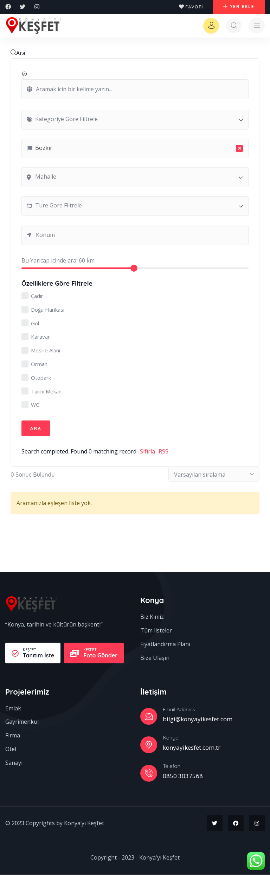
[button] (238, 7)
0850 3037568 (183, 776)
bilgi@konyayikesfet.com (197, 719)
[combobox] (135, 120)
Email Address (179, 710)
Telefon (171, 766)
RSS (163, 452)
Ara (18, 53)
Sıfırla (147, 452)
